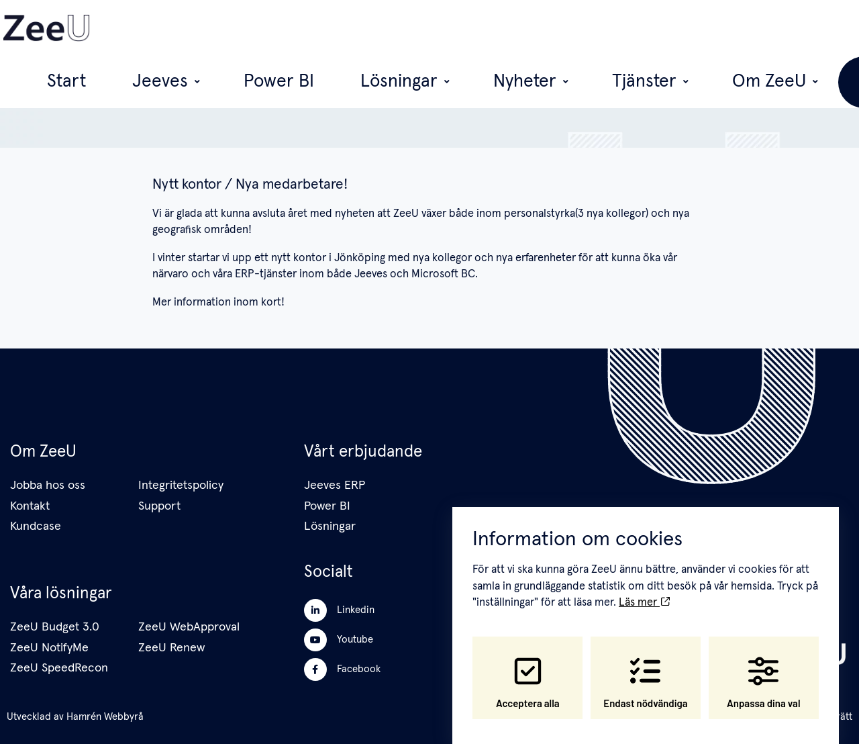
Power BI (407, 28)
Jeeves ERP (334, 485)
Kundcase (35, 526)
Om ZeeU (692, 28)
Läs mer (644, 591)
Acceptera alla (528, 671)
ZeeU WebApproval (189, 627)
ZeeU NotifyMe (49, 648)
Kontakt (30, 506)
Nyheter (546, 28)
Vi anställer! (788, 28)
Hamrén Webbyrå (105, 717)
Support (159, 506)
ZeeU (374, 98)
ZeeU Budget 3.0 (54, 627)
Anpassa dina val (763, 671)
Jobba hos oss (47, 485)
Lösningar (471, 28)
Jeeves (337, 28)
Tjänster (618, 28)
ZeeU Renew (171, 648)
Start (289, 28)
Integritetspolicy (180, 485)
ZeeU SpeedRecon (59, 668)
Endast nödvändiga (645, 671)
